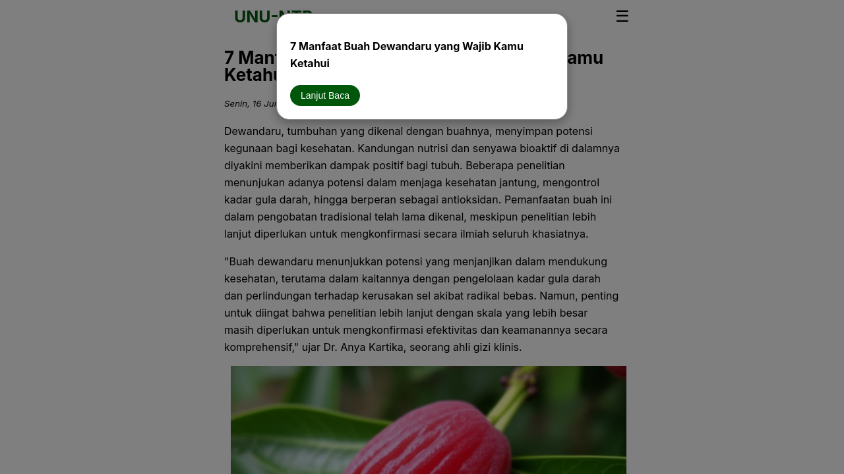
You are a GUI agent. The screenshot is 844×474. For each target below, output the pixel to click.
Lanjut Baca (325, 95)
